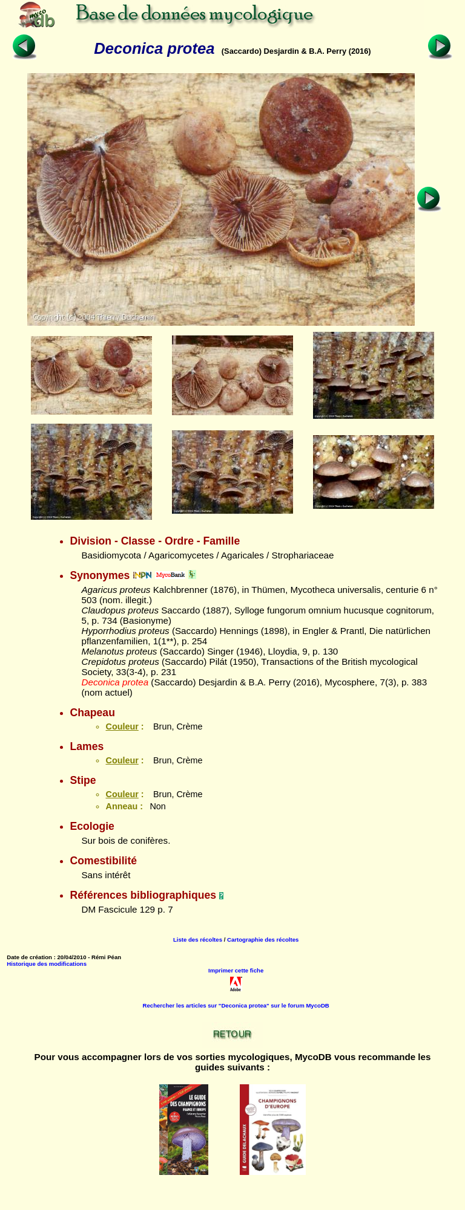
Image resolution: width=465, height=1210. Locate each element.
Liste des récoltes (197, 939)
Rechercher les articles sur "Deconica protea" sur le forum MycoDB (236, 1005)
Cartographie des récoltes (262, 939)
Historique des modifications (47, 963)
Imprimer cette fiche (235, 970)
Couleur (121, 726)
